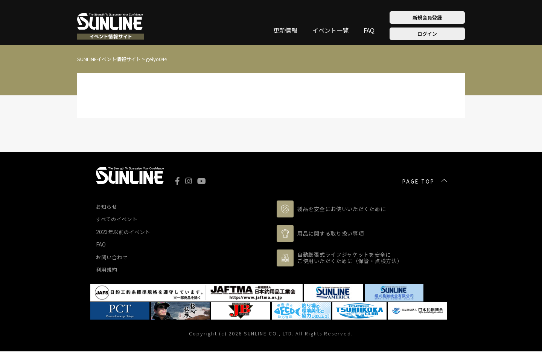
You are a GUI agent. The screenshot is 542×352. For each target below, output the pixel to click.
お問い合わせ (112, 257)
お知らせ (106, 206)
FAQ (369, 31)
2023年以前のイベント (123, 232)
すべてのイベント (116, 219)
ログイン (427, 33)
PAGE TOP (418, 181)
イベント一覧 (330, 31)
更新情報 (285, 31)
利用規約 (106, 270)
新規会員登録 (427, 17)
